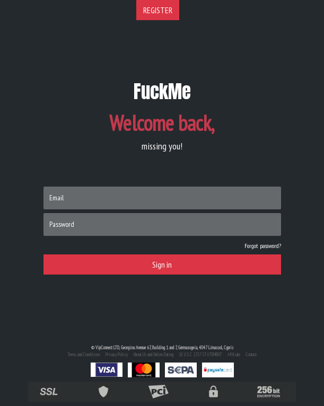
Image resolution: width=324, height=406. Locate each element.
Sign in (162, 264)
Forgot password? (262, 246)
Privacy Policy (117, 354)
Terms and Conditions (83, 354)
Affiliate (233, 354)
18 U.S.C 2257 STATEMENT (200, 354)
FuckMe (162, 91)
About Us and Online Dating (153, 354)
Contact (251, 354)
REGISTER (157, 10)
